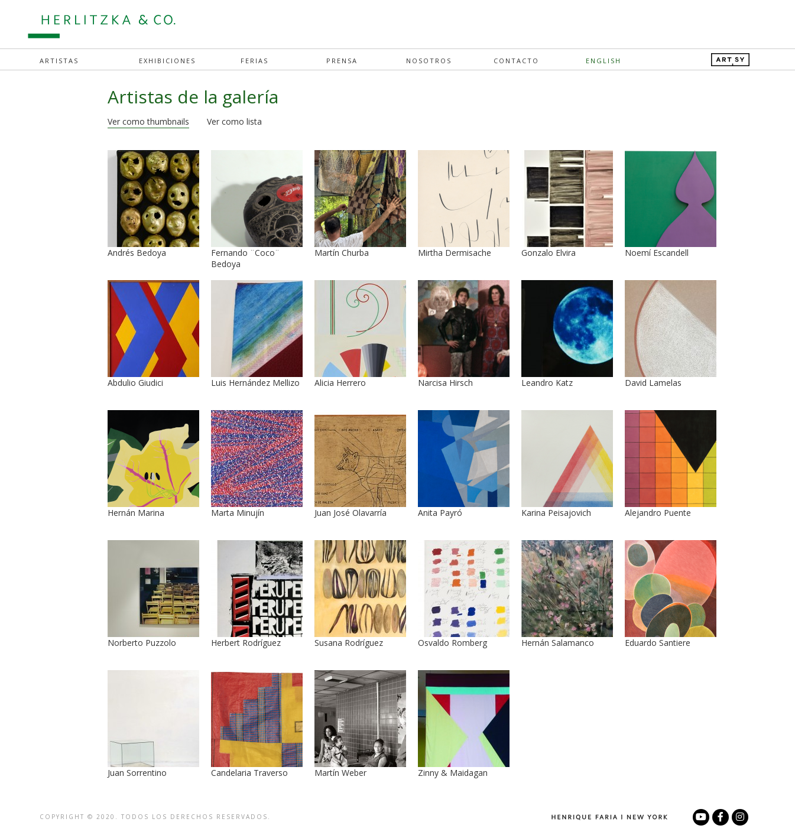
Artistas (59, 60)
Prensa (342, 60)
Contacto (516, 60)
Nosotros (429, 60)
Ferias (254, 60)
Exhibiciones (167, 60)
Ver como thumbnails (148, 121)
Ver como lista (234, 121)
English (603, 60)
